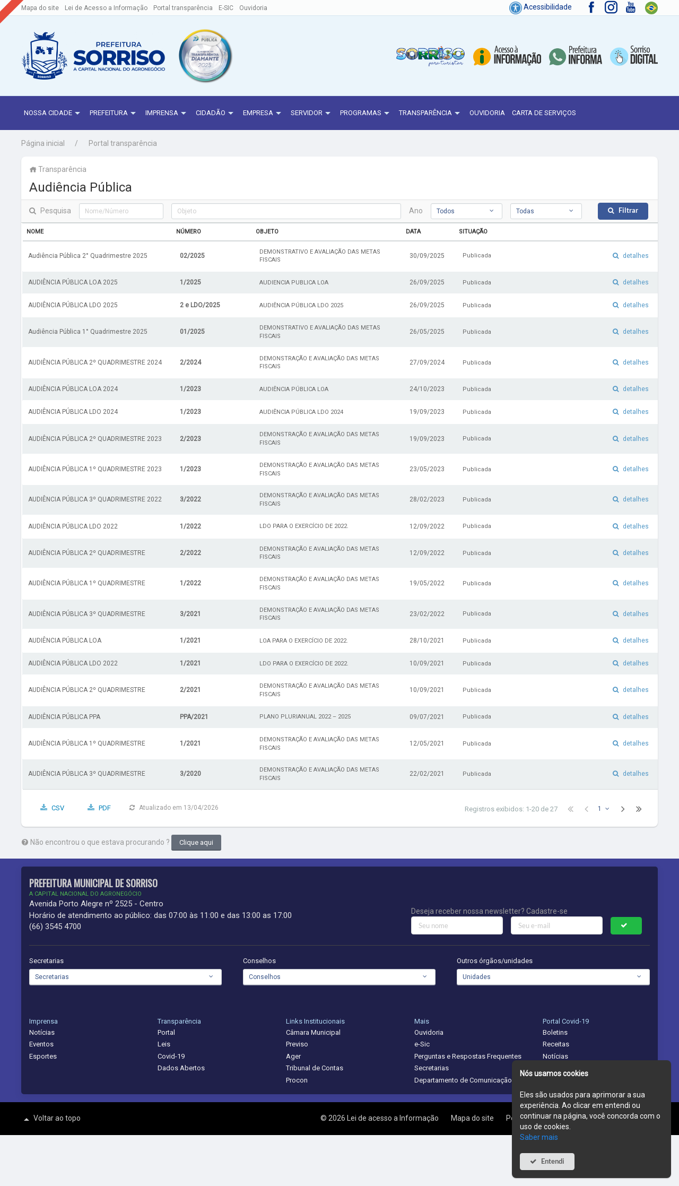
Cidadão (216, 113)
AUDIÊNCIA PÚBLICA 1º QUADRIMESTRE (86, 583)
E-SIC (226, 8)
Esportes (43, 1056)
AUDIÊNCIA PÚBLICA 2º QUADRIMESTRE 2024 (95, 362)
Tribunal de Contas (314, 1068)
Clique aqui (196, 842)
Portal (166, 1032)
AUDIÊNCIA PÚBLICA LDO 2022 (73, 526)
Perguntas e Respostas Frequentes (467, 1056)
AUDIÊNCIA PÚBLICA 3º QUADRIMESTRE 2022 (95, 499)
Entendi (552, 1161)
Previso (297, 1044)
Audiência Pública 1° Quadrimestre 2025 (87, 331)
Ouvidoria (253, 8)
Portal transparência (183, 8)
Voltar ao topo (51, 1119)
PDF (105, 808)
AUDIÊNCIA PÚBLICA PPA (64, 717)
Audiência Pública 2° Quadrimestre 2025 (87, 255)
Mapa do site (40, 8)
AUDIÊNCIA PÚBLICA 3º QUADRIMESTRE (86, 614)
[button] (205, 56)
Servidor (312, 113)
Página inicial (43, 143)
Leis (164, 1044)
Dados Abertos (181, 1068)
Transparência (431, 113)
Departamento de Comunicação (463, 1080)
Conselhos (259, 961)
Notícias (42, 1032)
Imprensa (167, 113)
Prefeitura (114, 113)
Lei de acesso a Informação (393, 1118)
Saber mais (539, 1137)
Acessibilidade (540, 7)
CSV (57, 808)
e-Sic (422, 1044)
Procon (297, 1080)
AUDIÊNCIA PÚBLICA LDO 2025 (73, 305)
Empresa (263, 113)
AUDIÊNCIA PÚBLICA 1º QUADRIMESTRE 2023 (95, 469)
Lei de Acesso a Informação (106, 8)
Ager (293, 1056)
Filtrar (628, 210)
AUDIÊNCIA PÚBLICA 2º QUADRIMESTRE (86, 553)
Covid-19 (171, 1056)
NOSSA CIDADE (53, 113)
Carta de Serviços (544, 113)
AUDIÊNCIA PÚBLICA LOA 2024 (73, 389)
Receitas (556, 1044)
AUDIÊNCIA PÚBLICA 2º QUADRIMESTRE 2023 (95, 439)
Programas (366, 113)
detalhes (636, 255)
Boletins (555, 1032)
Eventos (41, 1044)
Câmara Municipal (313, 1032)
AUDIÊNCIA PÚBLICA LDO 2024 (73, 411)
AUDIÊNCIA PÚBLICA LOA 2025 (73, 282)
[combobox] (466, 211)
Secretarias (46, 961)
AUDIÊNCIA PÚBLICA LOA (64, 640)
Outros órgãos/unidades (495, 961)
